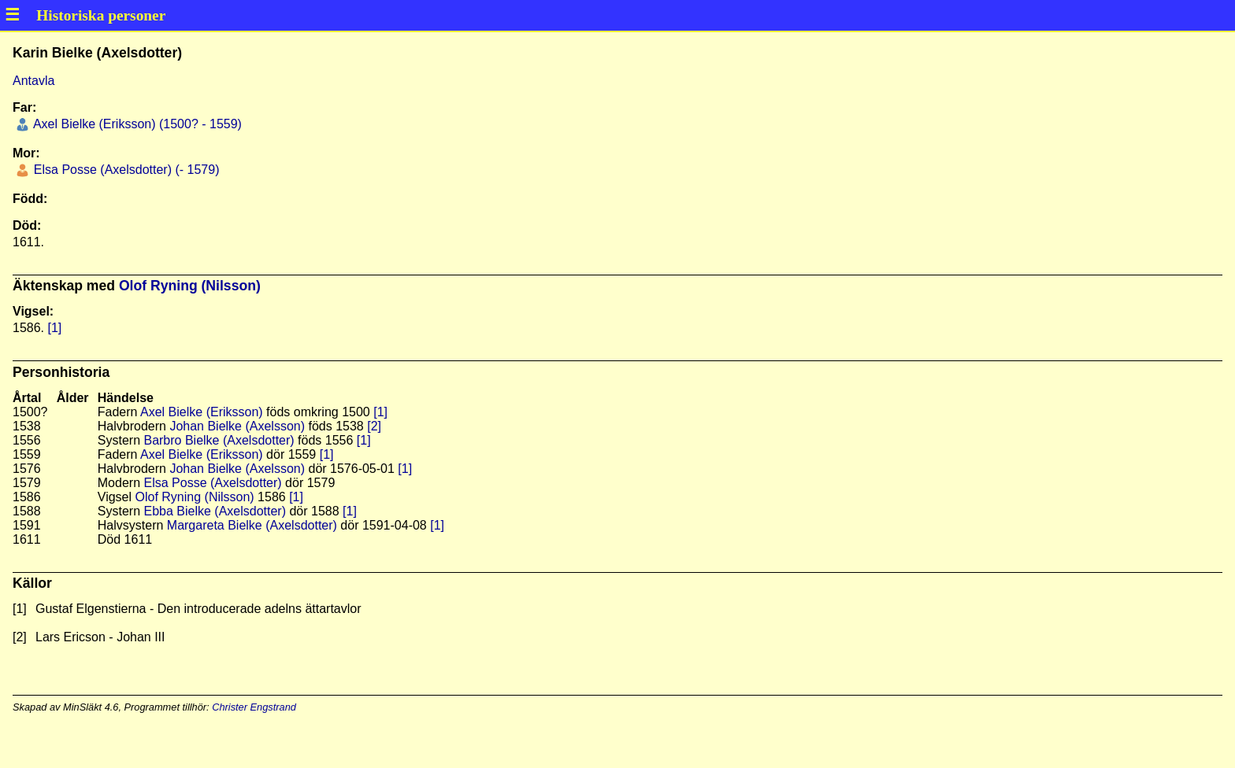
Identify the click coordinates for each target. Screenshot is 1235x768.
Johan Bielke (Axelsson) (237, 426)
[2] (374, 426)
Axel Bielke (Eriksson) (201, 412)
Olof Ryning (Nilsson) (190, 286)
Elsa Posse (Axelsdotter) (212, 482)
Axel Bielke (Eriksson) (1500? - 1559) (136, 124)
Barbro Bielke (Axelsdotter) (218, 440)
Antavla (33, 80)
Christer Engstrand (254, 707)
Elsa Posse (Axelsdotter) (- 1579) (124, 169)
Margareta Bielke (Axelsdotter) (252, 525)
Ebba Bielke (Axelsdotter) (214, 511)
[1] (54, 327)
